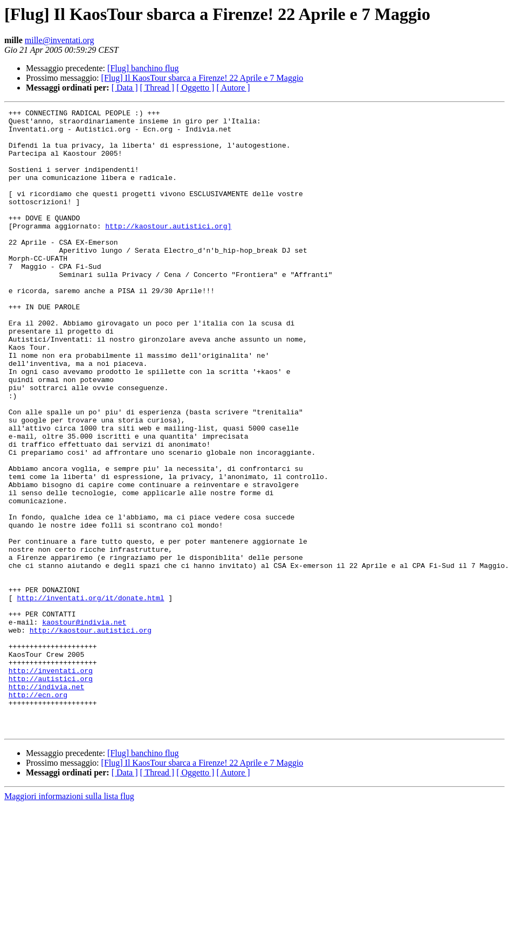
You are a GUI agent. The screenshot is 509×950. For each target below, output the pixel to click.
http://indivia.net (46, 803)
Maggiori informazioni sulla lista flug (69, 920)
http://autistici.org (51, 793)
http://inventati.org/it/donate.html (90, 696)
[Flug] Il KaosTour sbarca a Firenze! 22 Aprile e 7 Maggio (202, 77)
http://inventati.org (51, 783)
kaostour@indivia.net (84, 725)
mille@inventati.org (59, 40)
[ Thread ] (157, 87)
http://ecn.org (38, 812)
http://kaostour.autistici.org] (168, 250)
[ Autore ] (233, 87)
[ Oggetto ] (195, 87)
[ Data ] (125, 87)
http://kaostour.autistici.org (91, 735)
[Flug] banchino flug (142, 68)
